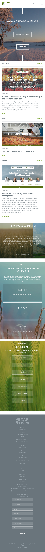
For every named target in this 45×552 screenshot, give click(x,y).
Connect (22, 474)
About (22, 427)
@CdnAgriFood (22, 484)
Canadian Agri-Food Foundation (22, 331)
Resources (22, 447)
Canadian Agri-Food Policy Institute (22, 488)
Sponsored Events (22, 460)
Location (22, 479)
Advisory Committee (22, 439)
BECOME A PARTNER (22, 34)
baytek (26, 547)
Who (22, 468)
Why (22, 466)
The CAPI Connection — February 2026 (18, 152)
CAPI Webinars (22, 457)
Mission (22, 432)
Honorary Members (22, 442)
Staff (22, 437)
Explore (22, 445)
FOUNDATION (22, 326)
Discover (22, 452)
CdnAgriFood (22, 486)
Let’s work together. (22, 313)
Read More (6, 216)
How (22, 471)
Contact (22, 476)
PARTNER (22, 290)
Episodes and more (22, 254)
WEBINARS (22, 47)
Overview (22, 429)
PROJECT (22, 308)
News (22, 450)
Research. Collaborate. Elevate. (22, 294)
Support (23, 463)
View (3, 113)
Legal (22, 545)
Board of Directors (22, 434)
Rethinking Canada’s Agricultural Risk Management (18, 194)
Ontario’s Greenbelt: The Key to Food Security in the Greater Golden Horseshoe (22, 97)
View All (40, 64)
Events (22, 455)
